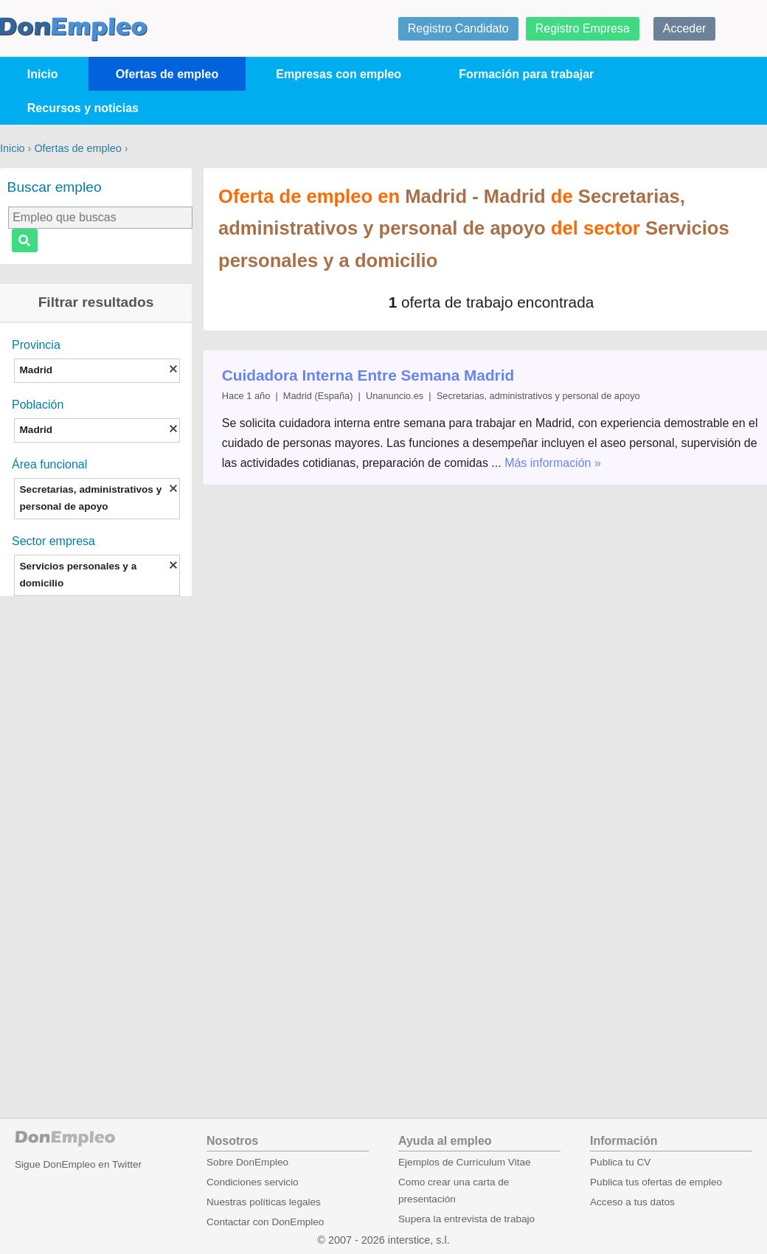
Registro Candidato (458, 28)
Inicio (42, 74)
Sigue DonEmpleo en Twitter (78, 1164)
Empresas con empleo (338, 74)
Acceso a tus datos (632, 1202)
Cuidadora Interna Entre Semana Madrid (368, 375)
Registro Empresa (582, 28)
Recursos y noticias (83, 108)
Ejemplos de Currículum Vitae (464, 1162)
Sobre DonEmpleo (247, 1162)
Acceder (685, 28)
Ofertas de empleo (167, 74)
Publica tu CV (620, 1162)
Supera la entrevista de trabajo (466, 1218)
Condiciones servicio (252, 1182)
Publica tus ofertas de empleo (656, 1182)
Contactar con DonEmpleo (265, 1221)
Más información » (552, 463)
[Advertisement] (95, 837)
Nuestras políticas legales (263, 1202)
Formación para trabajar (526, 74)
